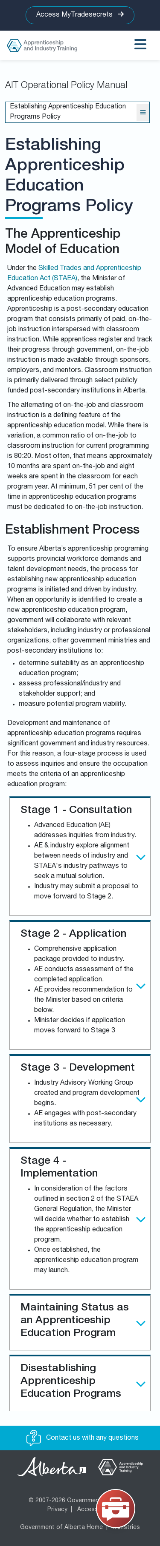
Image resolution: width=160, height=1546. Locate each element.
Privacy (57, 1510)
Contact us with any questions (82, 1438)
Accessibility (95, 1510)
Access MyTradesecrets (80, 15)
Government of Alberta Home (61, 1528)
